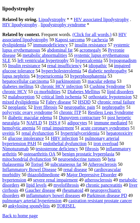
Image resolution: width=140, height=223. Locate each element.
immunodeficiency (50, 44)
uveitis (8, 133)
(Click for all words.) (91, 34)
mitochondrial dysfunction (26, 159)
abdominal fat (59, 50)
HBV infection (64, 138)
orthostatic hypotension (110, 96)
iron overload (106, 143)
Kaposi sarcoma (70, 39)
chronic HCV (14, 91)
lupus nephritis (16, 76)
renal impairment (58, 127)
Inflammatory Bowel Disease (29, 169)
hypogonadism (123, 60)
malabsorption (21, 96)
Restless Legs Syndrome (110, 112)
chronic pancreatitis (104, 185)
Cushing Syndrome (107, 86)
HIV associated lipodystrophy (101, 19)
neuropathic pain (79, 107)
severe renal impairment (55, 179)
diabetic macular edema (30, 117)
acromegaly (90, 50)
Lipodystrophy (52, 19)
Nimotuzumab (15, 148)
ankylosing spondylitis (29, 205)
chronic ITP (70, 112)
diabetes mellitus (17, 86)
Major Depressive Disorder (91, 174)
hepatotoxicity (119, 133)
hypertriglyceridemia (80, 133)
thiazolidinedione (43, 174)
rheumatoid (72, 190)
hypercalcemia (88, 60)
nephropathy (113, 107)
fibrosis (92, 148)
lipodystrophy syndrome (63, 24)
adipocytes (77, 122)
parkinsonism (68, 81)
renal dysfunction (38, 133)
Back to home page (20, 215)
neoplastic (17, 107)
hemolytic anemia (18, 127)
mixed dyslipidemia (20, 102)
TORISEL (66, 205)
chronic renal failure (116, 102)
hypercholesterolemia (61, 70)
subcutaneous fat (66, 164)
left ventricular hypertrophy (42, 60)
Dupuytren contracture (79, 117)
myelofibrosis (66, 185)
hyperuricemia (50, 76)
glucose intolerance (26, 138)
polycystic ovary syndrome (27, 112)
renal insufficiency (64, 65)
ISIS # (54, 122)
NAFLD (34, 122)
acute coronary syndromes (105, 127)
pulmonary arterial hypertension (31, 200)
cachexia (100, 39)
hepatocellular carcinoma (25, 81)
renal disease (75, 169)
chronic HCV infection (61, 86)
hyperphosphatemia (88, 76)
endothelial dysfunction (65, 143)
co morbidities (47, 91)
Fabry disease (58, 102)
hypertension (14, 179)
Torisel (37, 164)
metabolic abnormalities (45, 55)
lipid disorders (120, 91)
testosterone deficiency (57, 148)
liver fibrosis (45, 107)
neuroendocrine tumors (79, 159)
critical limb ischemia (62, 96)
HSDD (84, 102)
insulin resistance (91, 44)
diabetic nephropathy (107, 70)
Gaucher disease (40, 190)
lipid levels (36, 185)
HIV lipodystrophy (19, 24)
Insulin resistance (24, 65)
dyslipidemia (14, 44)
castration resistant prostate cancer (100, 200)
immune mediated (110, 122)
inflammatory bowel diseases (53, 195)
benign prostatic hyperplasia (88, 153)
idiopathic (98, 65)
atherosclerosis (98, 179)
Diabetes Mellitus (83, 91)
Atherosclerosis (102, 164)
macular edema (101, 81)
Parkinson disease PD (107, 195)
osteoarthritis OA (39, 153)
